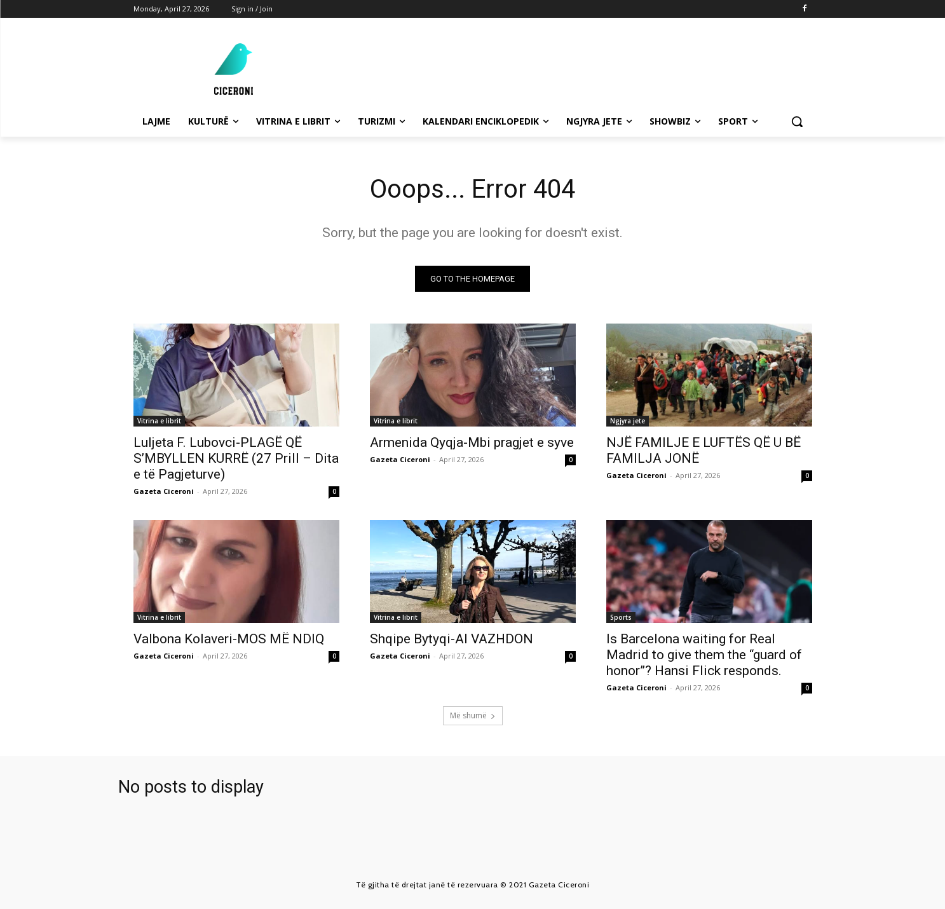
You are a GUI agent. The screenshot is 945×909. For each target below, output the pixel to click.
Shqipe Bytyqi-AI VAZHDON (451, 638)
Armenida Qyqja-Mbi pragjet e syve (472, 442)
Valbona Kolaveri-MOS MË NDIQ (228, 638)
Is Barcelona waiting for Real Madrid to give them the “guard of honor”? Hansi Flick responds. (704, 654)
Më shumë (473, 715)
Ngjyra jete (627, 420)
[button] (797, 121)
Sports (621, 617)
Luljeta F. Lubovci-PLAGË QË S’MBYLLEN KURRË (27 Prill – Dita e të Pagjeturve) (236, 458)
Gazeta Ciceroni (163, 491)
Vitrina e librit (159, 420)
